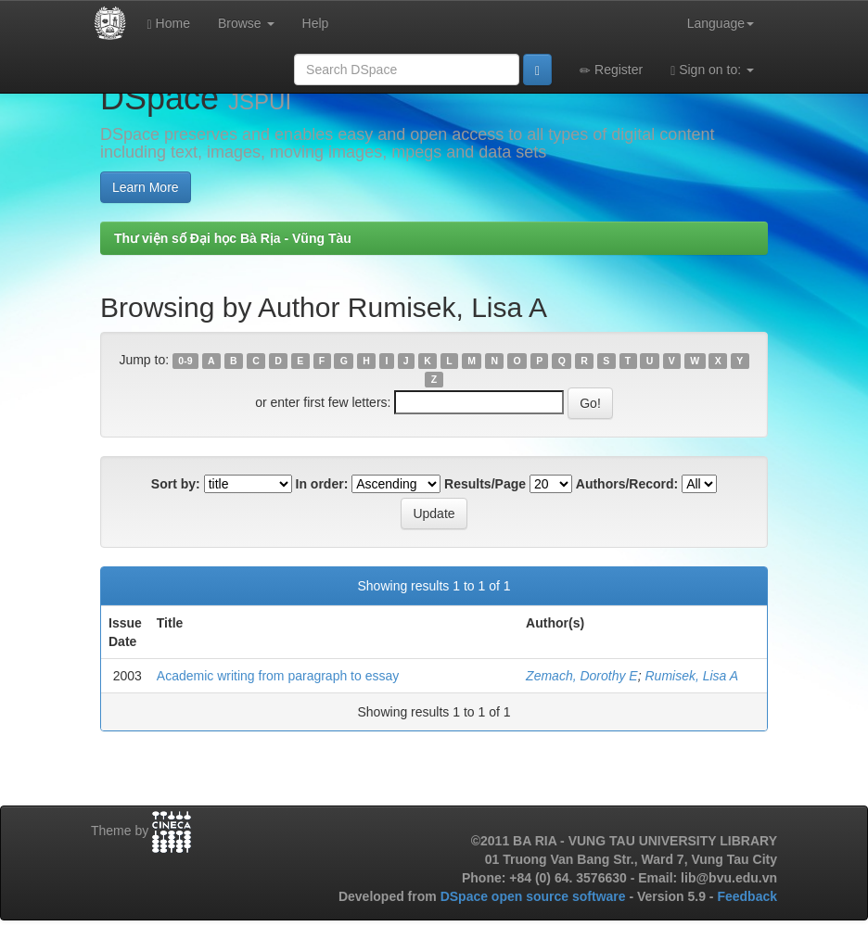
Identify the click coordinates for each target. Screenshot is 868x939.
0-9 (185, 360)
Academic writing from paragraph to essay (278, 675)
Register (611, 70)
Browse (246, 23)
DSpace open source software (535, 896)
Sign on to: (712, 70)
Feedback (747, 896)
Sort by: (175, 483)
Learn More (145, 187)
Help (315, 23)
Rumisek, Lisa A (691, 675)
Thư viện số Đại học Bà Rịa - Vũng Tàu (232, 238)
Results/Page (485, 483)
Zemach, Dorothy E (582, 675)
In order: (322, 483)
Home (168, 24)
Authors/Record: (627, 483)
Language (720, 23)
